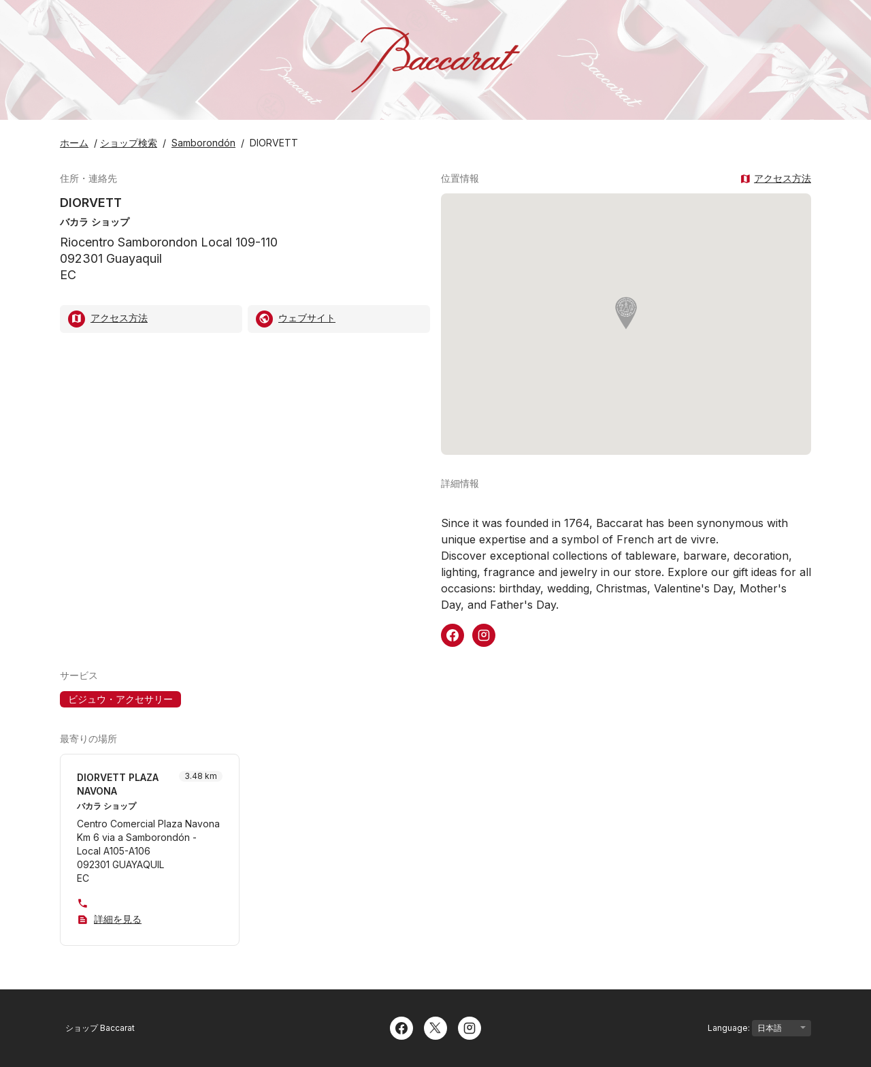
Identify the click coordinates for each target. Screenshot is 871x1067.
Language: (759, 1028)
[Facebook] (401, 1027)
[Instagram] (469, 1027)
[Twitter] (435, 1027)
